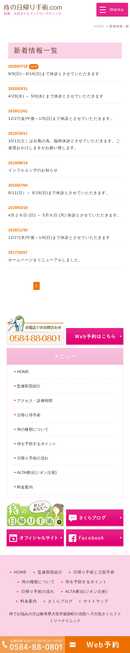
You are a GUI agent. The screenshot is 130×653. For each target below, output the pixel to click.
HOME (23, 371)
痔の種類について (32, 429)
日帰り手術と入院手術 (94, 572)
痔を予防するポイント (36, 443)
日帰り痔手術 (29, 415)
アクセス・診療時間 (35, 400)
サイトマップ (95, 601)
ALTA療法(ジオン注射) (37, 472)
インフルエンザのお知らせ (33, 170)
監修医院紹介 (29, 386)
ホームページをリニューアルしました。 (45, 260)
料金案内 (25, 487)
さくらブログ (60, 601)
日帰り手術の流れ (32, 458)
